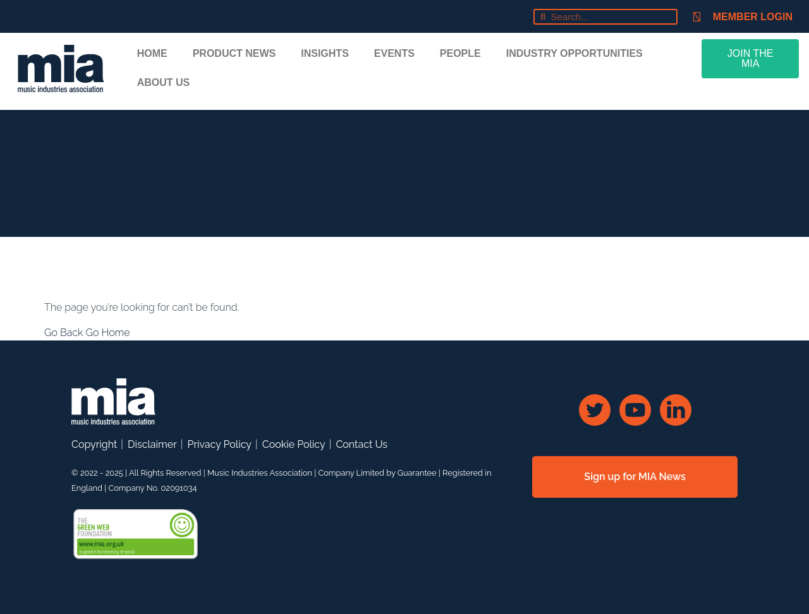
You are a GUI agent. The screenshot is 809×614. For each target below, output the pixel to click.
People (460, 53)
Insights (325, 53)
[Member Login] (696, 16)
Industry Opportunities (574, 53)
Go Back (64, 333)
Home (152, 53)
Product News (234, 53)
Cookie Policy (293, 444)
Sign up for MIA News (635, 477)
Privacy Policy (219, 444)
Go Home (107, 333)
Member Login (753, 16)
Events (394, 53)
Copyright (94, 444)
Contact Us (361, 444)
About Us (163, 82)
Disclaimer (152, 444)
